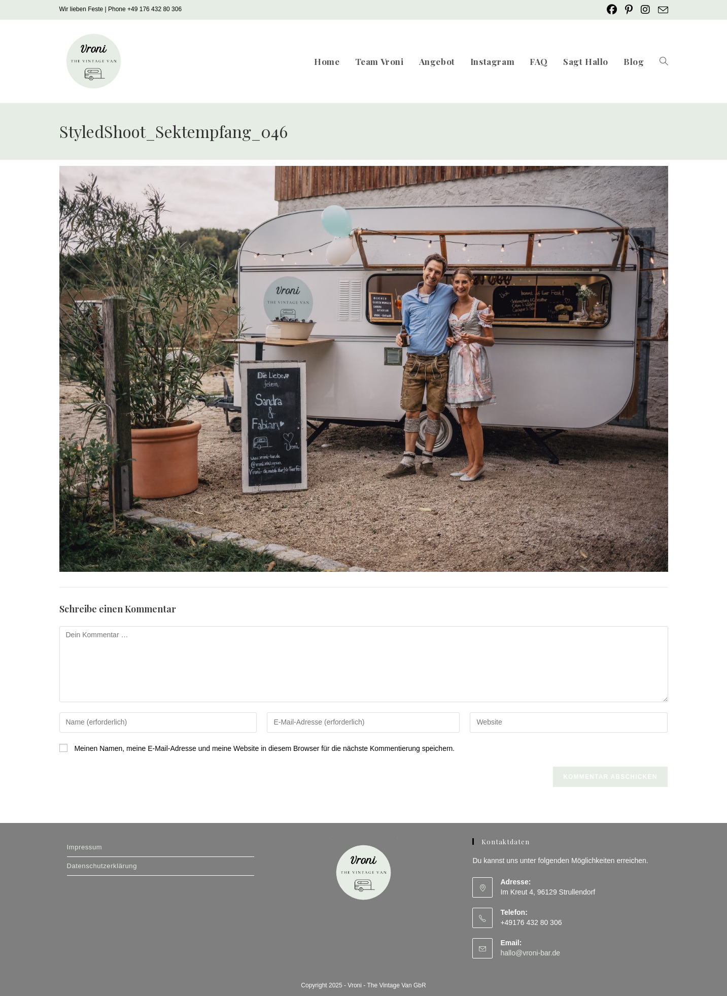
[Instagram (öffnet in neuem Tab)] (645, 10)
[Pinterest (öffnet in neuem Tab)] (629, 10)
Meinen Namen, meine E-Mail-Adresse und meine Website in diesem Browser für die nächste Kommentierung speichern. (264, 748)
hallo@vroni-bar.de (530, 953)
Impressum (84, 847)
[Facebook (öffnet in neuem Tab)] (612, 10)
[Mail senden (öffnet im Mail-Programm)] (661, 10)
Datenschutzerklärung (102, 866)
